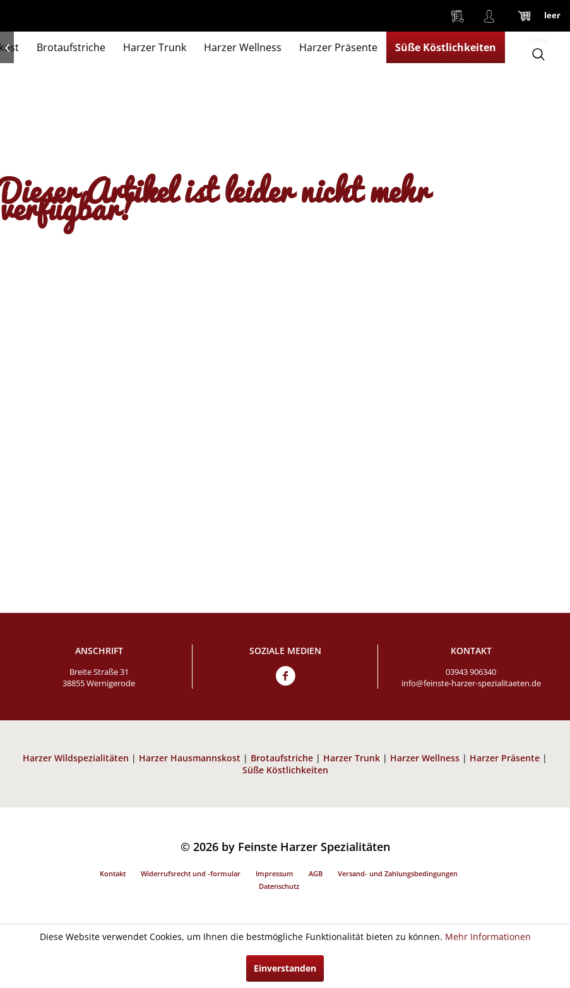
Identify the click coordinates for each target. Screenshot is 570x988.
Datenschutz (279, 886)
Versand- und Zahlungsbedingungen (398, 873)
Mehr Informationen (488, 937)
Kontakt (113, 873)
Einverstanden (285, 968)
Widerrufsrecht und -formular (190, 873)
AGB (316, 873)
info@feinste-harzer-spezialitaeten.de (471, 683)
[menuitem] (457, 16)
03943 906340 (471, 671)
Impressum (275, 873)
